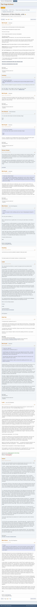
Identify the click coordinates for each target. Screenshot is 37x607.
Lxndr (3, 402)
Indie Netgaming (8, 243)
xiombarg (4, 75)
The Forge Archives (7, 4)
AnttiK (3, 261)
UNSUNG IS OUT (21, 89)
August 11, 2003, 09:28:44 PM (6, 95)
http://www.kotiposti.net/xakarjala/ (8, 309)
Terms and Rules (30, 605)
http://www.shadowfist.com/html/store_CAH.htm (9, 339)
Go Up (2, 598)
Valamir (3, 458)
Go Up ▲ (35, 605)
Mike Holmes (5, 206)
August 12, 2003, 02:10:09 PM (6, 263)
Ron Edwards (5, 111)
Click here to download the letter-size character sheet (12, 61)
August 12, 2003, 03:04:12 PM (6, 345)
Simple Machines (8, 605)
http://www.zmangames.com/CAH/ (14, 338)
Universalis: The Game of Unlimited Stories (9, 536)
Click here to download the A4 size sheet (10, 63)
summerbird (4, 167)
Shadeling (4, 247)
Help (27, 605)
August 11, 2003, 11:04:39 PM (6, 207)
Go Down (3, 19)
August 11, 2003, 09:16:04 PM (6, 24)
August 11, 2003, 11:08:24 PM (6, 249)
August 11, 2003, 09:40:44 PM (6, 113)
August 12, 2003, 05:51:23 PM (6, 542)
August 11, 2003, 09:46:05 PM (6, 126)
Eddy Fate (4, 317)
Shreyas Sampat (5, 150)
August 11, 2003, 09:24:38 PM (6, 77)
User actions (33, 19)
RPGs (7, 88)
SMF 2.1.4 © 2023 (3, 605)
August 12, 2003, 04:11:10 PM (6, 460)
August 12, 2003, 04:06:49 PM (6, 404)
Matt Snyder (27, 10)
